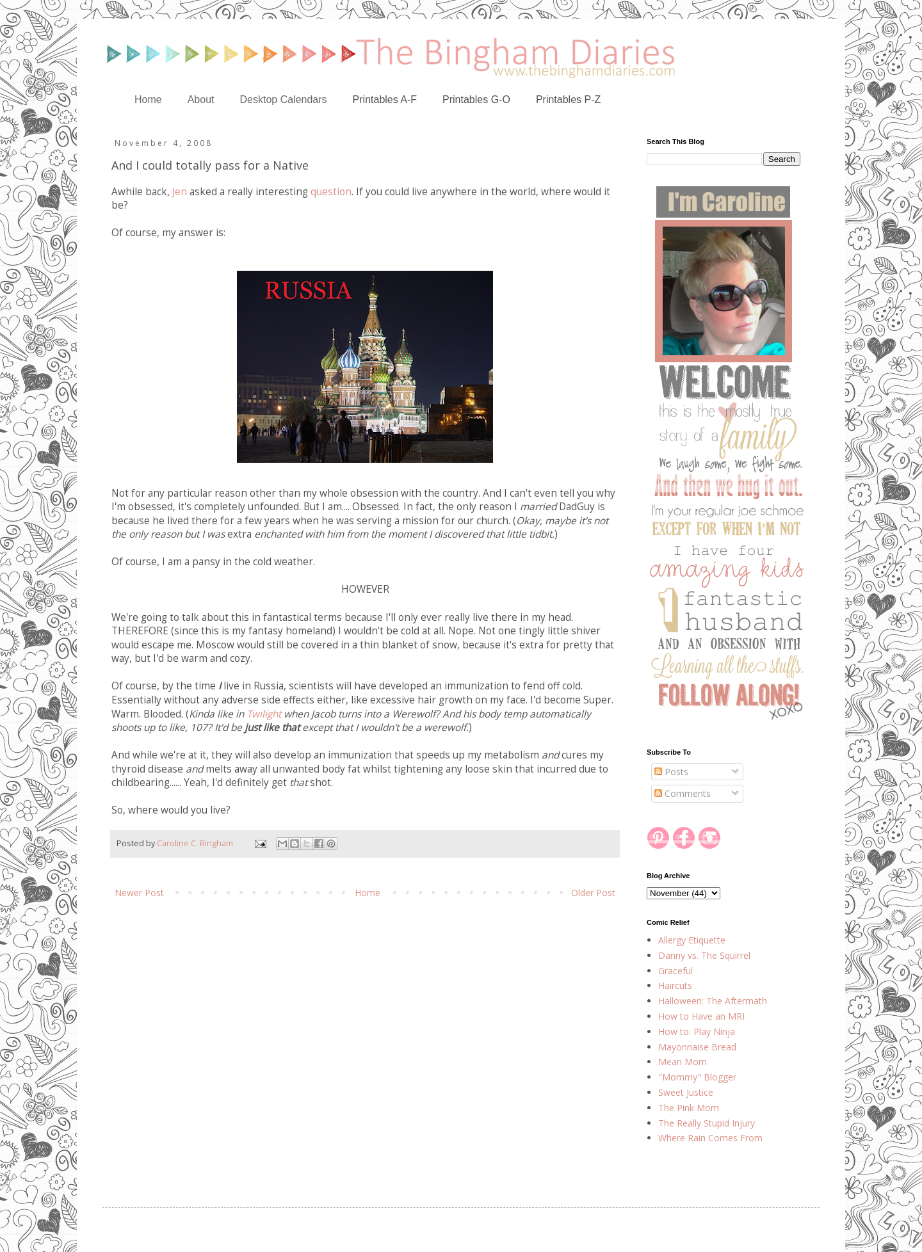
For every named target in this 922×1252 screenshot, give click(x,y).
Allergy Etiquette (691, 940)
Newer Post (139, 893)
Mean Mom (682, 1061)
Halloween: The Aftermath (712, 1001)
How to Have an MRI (701, 1016)
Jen (179, 191)
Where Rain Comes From (710, 1138)
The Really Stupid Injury (706, 1123)
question (331, 191)
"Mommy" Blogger (697, 1077)
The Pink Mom (688, 1108)
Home (148, 99)
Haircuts (675, 985)
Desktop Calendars (283, 99)
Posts (671, 772)
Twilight (264, 714)
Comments (682, 793)
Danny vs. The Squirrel (704, 955)
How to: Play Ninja (696, 1031)
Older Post (593, 893)
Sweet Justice (685, 1092)
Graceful (675, 971)
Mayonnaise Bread (697, 1047)
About (201, 99)
